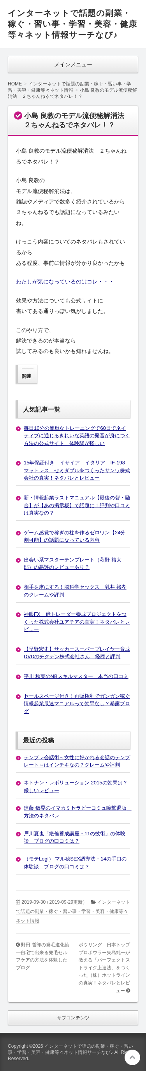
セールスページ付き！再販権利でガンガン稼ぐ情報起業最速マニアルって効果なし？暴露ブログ (77, 703)
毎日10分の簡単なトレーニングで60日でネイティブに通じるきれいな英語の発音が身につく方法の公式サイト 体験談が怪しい (77, 435)
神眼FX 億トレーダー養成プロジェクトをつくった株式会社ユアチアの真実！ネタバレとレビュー (77, 621)
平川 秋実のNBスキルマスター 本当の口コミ (76, 676)
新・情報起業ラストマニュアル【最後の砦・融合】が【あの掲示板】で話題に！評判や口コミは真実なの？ (77, 505)
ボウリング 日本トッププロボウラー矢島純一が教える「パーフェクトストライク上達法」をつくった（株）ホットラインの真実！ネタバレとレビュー (104, 967)
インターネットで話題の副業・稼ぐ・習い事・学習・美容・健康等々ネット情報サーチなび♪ (72, 24)
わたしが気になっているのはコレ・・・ (65, 281)
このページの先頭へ (132, 1057)
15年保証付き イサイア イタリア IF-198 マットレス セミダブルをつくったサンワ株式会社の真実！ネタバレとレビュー (77, 470)
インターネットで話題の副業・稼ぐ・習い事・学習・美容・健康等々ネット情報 (73, 911)
